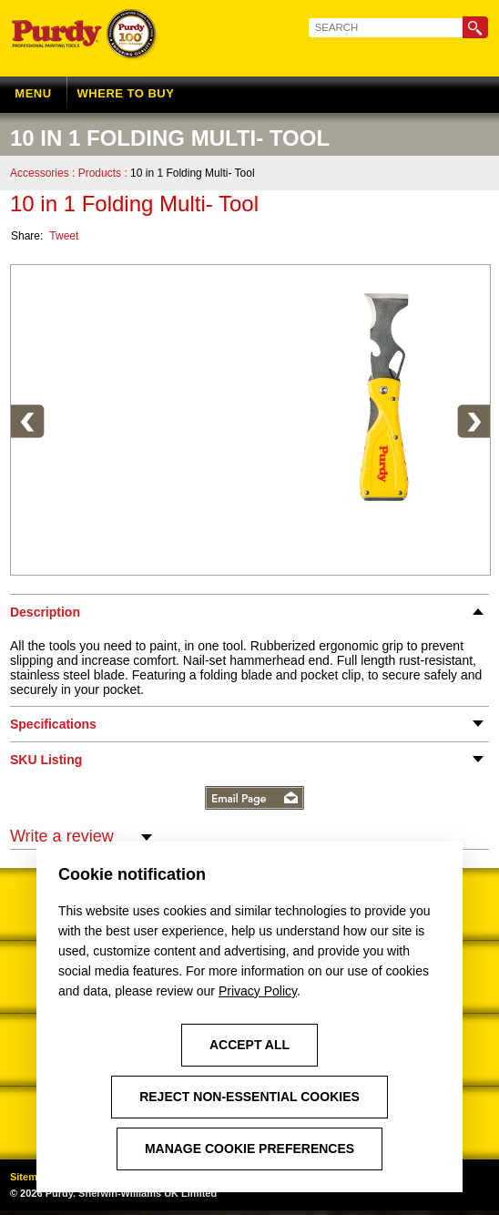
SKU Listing (46, 764)
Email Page (254, 802)
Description (45, 616)
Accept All (249, 1044)
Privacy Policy (258, 991)
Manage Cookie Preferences (249, 1148)
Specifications (53, 728)
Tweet (63, 238)
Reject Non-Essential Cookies (249, 1096)
